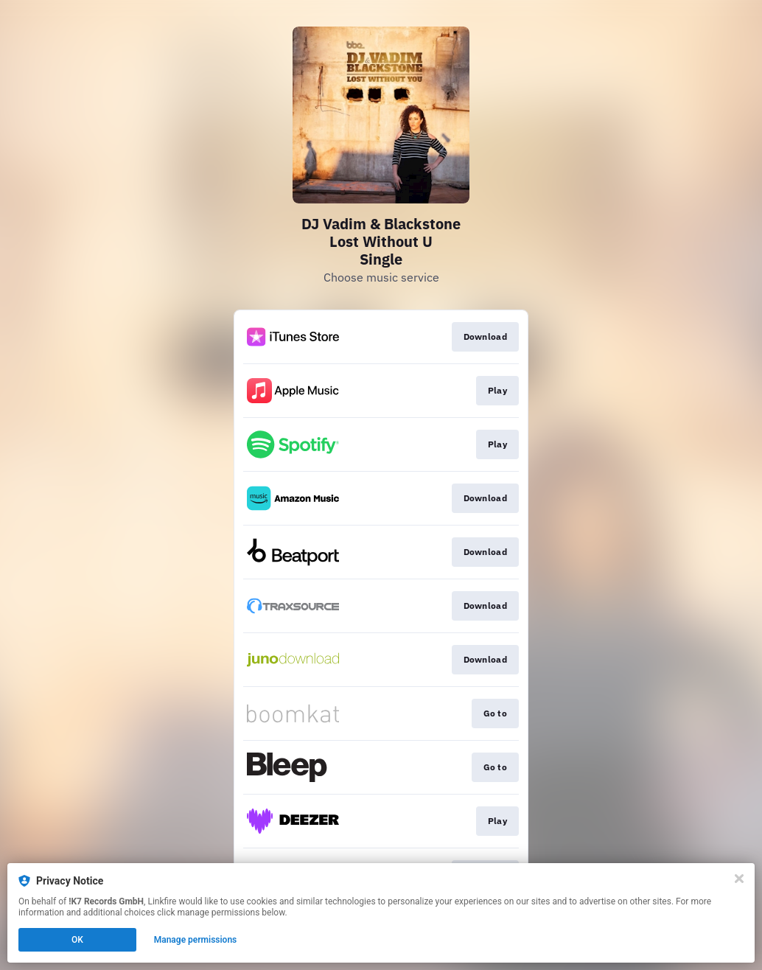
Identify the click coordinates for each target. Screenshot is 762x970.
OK (77, 940)
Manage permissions (195, 940)
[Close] (739, 878)
